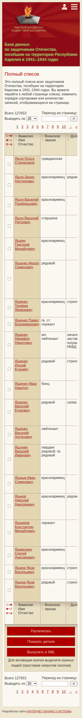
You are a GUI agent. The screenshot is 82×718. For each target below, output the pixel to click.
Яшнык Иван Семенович (25, 480)
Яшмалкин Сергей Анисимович (25, 553)
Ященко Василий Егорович (22, 406)
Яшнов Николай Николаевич (24, 500)
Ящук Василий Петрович (26, 220)
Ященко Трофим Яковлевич (23, 306)
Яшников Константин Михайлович (25, 527)
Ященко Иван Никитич (26, 386)
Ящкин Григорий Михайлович (25, 245)
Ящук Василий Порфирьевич (26, 201)
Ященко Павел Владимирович (27, 322)
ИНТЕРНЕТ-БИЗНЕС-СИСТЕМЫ (49, 711)
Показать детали (40, 641)
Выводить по (15, 119)
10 (64, 127)
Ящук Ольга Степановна (24, 160)
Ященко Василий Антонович (23, 433)
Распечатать (41, 631)
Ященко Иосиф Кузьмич (21, 365)
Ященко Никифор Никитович (23, 339)
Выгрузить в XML (41, 652)
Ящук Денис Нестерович (25, 179)
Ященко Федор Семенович (27, 265)
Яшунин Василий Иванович (23, 451)
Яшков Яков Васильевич (25, 570)
